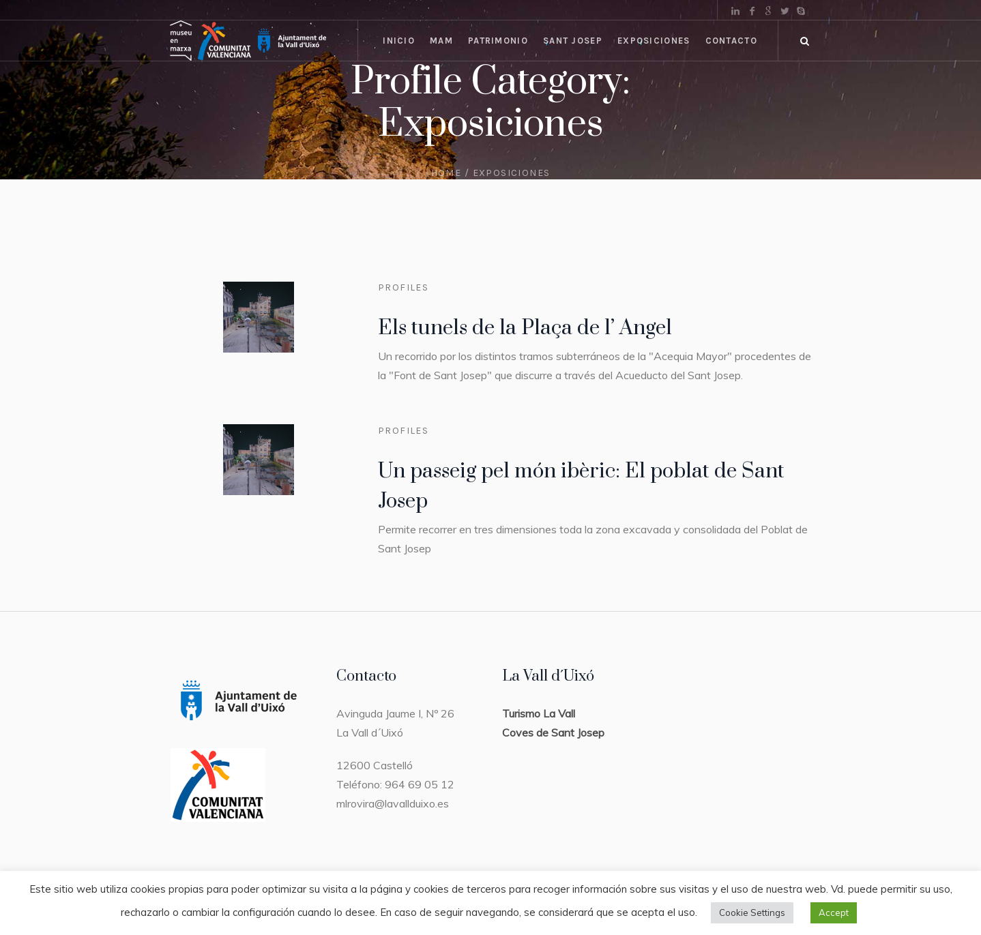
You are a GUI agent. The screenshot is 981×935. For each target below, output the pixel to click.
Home (446, 173)
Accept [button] (834, 912)
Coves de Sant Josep (553, 732)
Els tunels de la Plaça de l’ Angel (525, 328)
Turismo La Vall (538, 713)
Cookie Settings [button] (752, 912)
